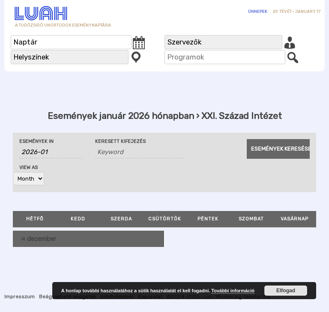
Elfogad (285, 291)
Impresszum (19, 297)
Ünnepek (257, 11)
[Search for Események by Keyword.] (139, 152)
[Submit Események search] (278, 149)
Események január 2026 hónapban (121, 115)
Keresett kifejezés (120, 141)
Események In (36, 141)
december (38, 239)
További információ (232, 290)
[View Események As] (28, 178)
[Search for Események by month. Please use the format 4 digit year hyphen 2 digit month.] (50, 152)
